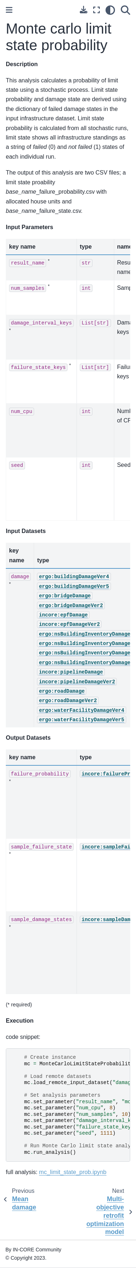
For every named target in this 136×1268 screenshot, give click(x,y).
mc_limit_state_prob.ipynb (73, 1172)
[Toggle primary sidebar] (9, 10)
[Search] (125, 10)
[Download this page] (83, 9)
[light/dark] (110, 10)
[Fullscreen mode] (96, 10)
